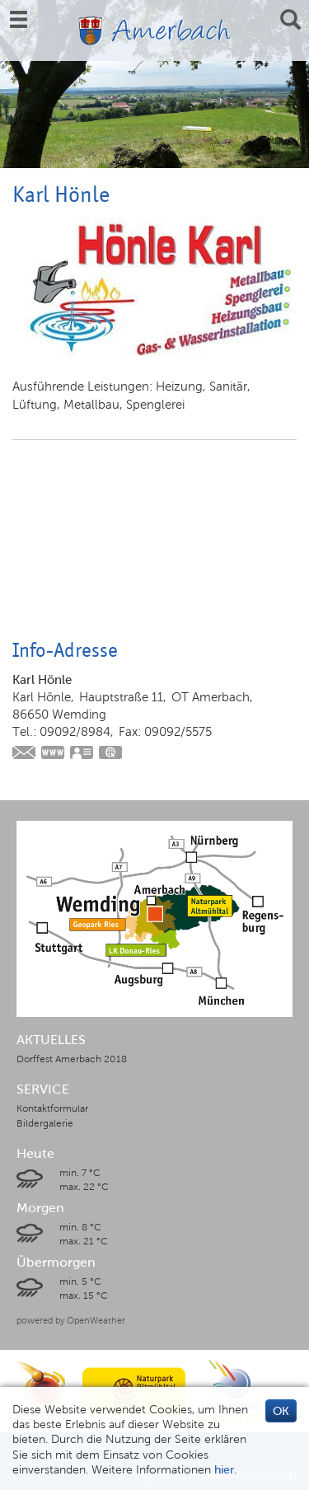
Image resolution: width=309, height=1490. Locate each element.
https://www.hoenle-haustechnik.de (53, 754)
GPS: (111, 754)
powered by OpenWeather (70, 1320)
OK (281, 1411)
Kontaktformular (52, 1108)
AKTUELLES (51, 1040)
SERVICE (42, 1089)
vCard (82, 754)
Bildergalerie (44, 1123)
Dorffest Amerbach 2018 (71, 1059)
